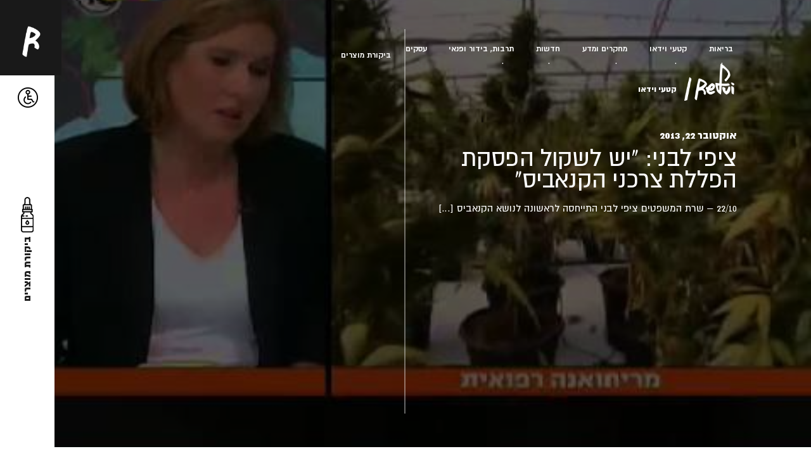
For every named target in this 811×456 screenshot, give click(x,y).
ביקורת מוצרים (366, 55)
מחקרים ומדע (604, 48)
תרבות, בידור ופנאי (481, 48)
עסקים (416, 48)
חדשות (548, 48)
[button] (28, 97)
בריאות (721, 48)
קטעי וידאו (668, 48)
